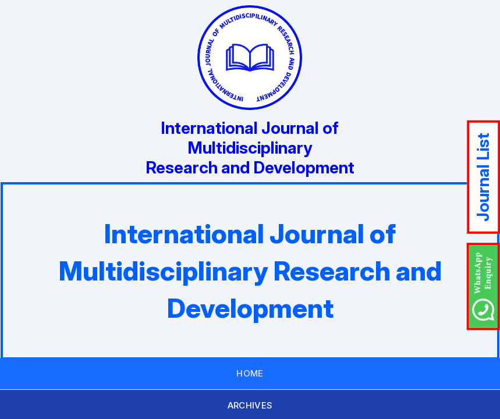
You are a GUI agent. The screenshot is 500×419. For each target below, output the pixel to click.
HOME (250, 373)
